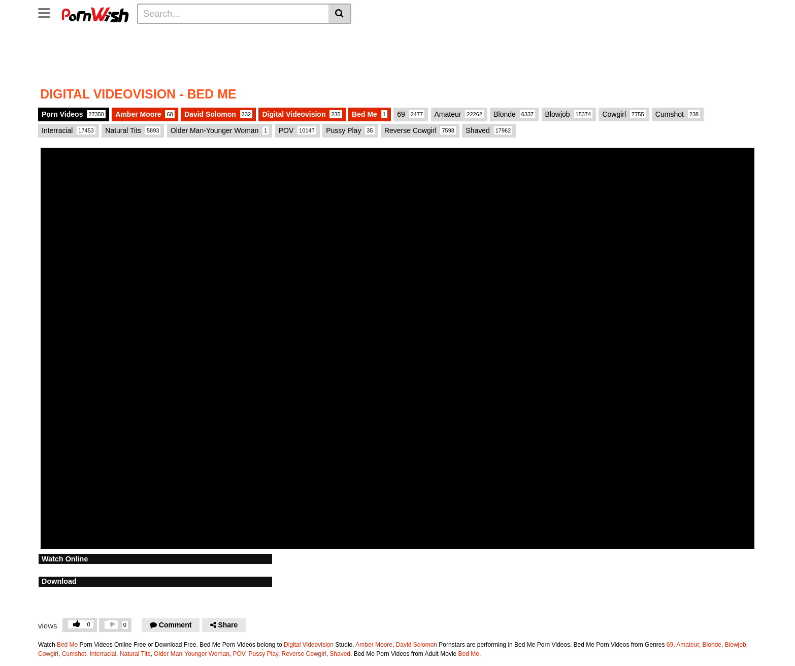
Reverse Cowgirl (304, 653)
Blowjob (735, 644)
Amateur (687, 644)
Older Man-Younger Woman (191, 653)
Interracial (68, 130)
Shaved (339, 653)
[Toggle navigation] (48, 12)
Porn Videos (74, 114)
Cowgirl (623, 114)
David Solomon (416, 644)
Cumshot (677, 114)
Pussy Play (263, 653)
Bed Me (67, 644)
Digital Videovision (309, 644)
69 (410, 114)
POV (297, 130)
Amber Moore (144, 114)
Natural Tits (132, 130)
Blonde (712, 644)
